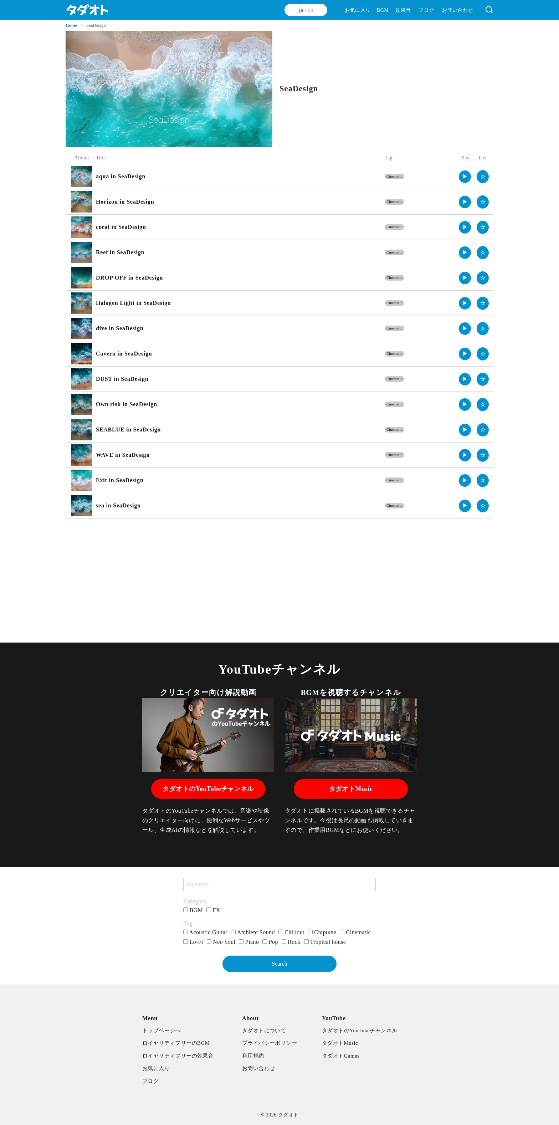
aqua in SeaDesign (120, 176)
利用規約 (253, 1056)
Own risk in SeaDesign (126, 404)
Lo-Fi (193, 942)
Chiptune (322, 932)
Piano (249, 942)
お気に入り (357, 10)
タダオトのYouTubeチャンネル (208, 788)
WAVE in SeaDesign (123, 455)
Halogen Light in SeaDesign (133, 303)
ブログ (426, 10)
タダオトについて (264, 1030)
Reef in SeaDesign (120, 252)
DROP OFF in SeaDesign (129, 278)
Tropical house (325, 942)
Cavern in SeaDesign (124, 354)
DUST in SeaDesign (122, 379)
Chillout (291, 932)
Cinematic (394, 176)
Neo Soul (221, 942)
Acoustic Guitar (205, 932)
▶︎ (465, 176)
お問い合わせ (457, 10)
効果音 (403, 10)
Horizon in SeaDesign (125, 202)
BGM (382, 10)
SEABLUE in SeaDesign (128, 429)
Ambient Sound (253, 932)
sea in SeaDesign (118, 505)
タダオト (288, 1115)
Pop (270, 942)
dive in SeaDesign (120, 328)
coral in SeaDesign (121, 227)
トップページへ (161, 1030)
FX (213, 910)
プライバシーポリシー (269, 1043)
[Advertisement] (279, 575)
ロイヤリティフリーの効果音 (178, 1056)
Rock (291, 942)
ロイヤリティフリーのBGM (176, 1043)
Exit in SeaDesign (120, 480)
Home (72, 25)
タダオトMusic (351, 788)
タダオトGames (340, 1056)
